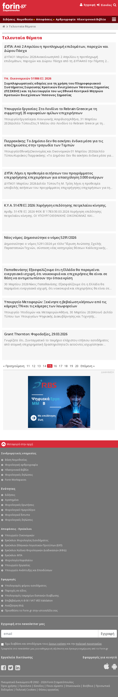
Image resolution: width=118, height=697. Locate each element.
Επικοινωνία (73, 686)
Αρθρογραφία (65, 19)
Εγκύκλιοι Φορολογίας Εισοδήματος (26, 540)
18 (66, 366)
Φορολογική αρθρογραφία (21, 465)
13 (39, 366)
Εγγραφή (87, 5)
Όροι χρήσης (9, 686)
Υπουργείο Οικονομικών (19, 535)
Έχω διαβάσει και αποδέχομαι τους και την (53, 644)
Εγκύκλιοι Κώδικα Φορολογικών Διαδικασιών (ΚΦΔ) (35, 550)
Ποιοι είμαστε (54, 686)
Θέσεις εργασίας (49, 689)
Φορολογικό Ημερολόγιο (20, 510)
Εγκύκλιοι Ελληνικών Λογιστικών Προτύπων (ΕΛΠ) (33, 545)
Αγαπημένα (11, 500)
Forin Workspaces (15, 479)
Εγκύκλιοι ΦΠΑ (13, 555)
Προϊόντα (25, 686)
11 (28, 366)
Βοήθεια (88, 686)
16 (55, 366)
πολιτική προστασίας (89, 644)
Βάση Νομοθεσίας (16, 460)
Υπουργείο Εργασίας (17, 565)
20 (76, 366)
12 (33, 366)
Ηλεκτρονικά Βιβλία (91, 19)
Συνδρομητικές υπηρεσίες (18, 453)
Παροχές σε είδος (15, 590)
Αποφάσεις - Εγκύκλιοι (16, 529)
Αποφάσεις (45, 19)
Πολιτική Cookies (26, 689)
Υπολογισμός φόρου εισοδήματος (25, 585)
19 (71, 366)
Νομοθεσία (26, 19)
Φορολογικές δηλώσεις (19, 475)
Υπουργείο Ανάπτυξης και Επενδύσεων (28, 570)
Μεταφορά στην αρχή (20, 444)
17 (60, 366)
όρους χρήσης (57, 644)
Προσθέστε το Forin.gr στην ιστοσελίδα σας (31, 610)
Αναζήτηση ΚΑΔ (14, 605)
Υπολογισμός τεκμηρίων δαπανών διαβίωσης (32, 595)
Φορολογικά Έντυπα (17, 515)
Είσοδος (104, 5)
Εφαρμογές (8, 579)
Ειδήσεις (9, 19)
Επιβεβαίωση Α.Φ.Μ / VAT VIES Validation (29, 600)
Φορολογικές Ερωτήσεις (19, 505)
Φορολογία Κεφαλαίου (19, 560)
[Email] (49, 634)
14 (44, 366)
